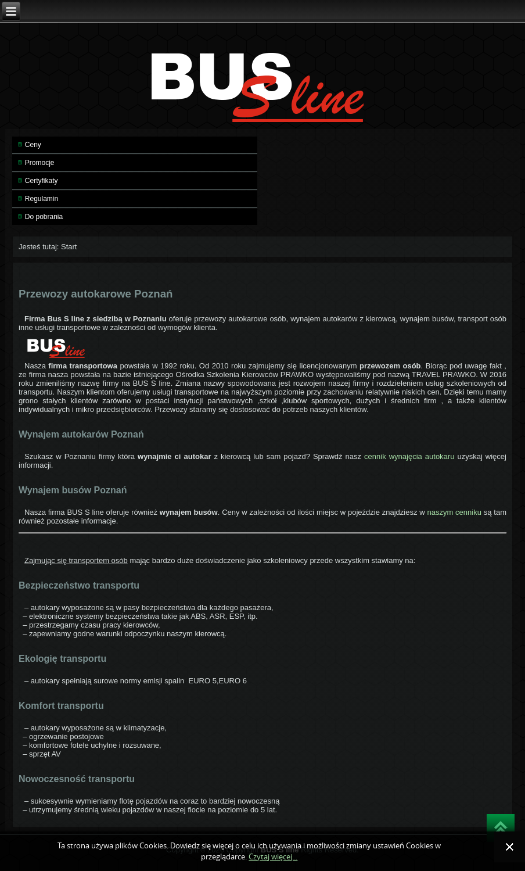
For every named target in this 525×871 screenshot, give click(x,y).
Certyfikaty (41, 181)
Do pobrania (44, 217)
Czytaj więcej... (273, 856)
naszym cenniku (454, 512)
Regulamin (41, 199)
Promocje (40, 163)
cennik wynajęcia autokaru (410, 456)
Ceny (33, 145)
